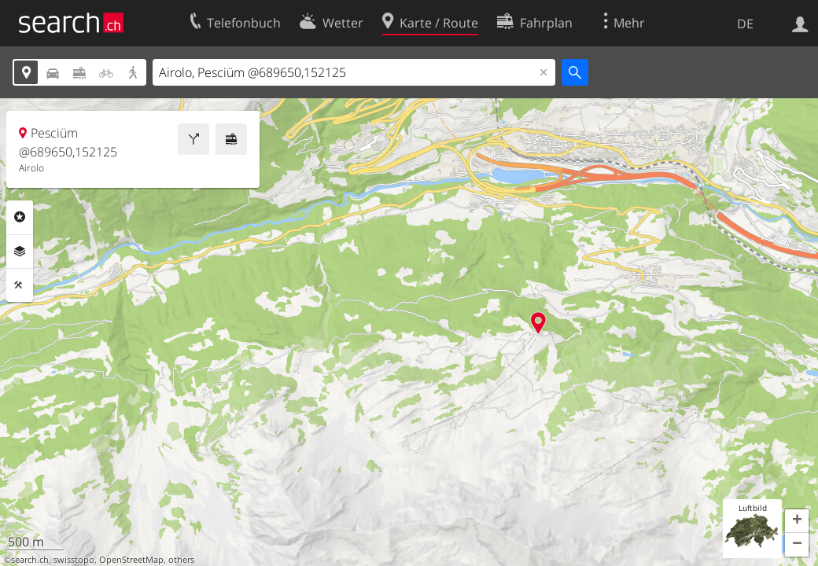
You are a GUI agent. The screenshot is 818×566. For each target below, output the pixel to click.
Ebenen (19, 251)
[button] (797, 521)
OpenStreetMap (131, 559)
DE (745, 23)
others (181, 559)
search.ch (30, 559)
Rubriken (19, 216)
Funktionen (19, 285)
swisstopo (73, 559)
